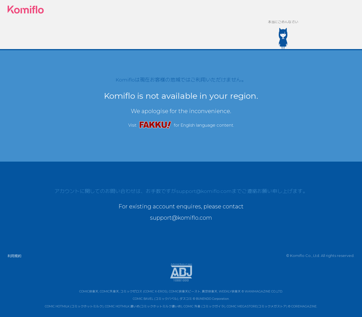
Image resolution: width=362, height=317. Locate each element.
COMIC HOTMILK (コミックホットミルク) (74, 306)
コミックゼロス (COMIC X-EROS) (143, 291)
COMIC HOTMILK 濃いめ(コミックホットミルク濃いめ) (143, 306)
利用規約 (14, 256)
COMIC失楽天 (109, 291)
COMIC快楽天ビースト (184, 291)
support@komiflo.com (204, 191)
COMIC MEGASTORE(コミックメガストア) (257, 306)
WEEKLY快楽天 (230, 291)
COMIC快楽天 (88, 291)
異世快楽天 (209, 291)
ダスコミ (186, 299)
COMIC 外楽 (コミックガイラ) (204, 306)
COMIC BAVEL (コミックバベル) (155, 299)
